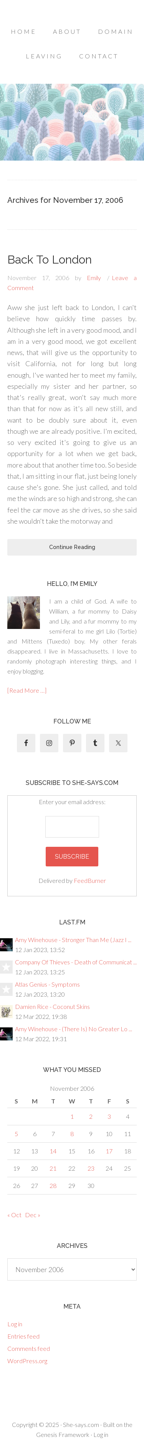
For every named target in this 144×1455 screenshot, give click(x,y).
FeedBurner (90, 880)
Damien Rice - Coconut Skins (52, 1006)
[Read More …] (26, 690)
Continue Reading (72, 547)
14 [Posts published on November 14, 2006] (53, 1151)
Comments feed (28, 1348)
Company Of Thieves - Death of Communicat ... (76, 962)
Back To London (49, 259)
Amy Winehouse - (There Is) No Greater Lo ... (73, 1028)
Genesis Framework (62, 1434)
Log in (14, 1323)
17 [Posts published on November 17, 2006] (109, 1151)
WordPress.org (27, 1360)
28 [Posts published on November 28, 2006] (53, 1185)
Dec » (32, 1214)
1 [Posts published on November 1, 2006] (72, 1116)
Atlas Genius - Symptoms (47, 984)
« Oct (14, 1214)
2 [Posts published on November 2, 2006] (91, 1116)
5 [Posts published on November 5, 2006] (16, 1133)
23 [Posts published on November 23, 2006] (91, 1168)
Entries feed (23, 1336)
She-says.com (81, 1424)
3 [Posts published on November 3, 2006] (109, 1116)
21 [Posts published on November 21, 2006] (53, 1168)
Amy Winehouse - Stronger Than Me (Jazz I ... (73, 939)
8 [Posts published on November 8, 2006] (72, 1133)
